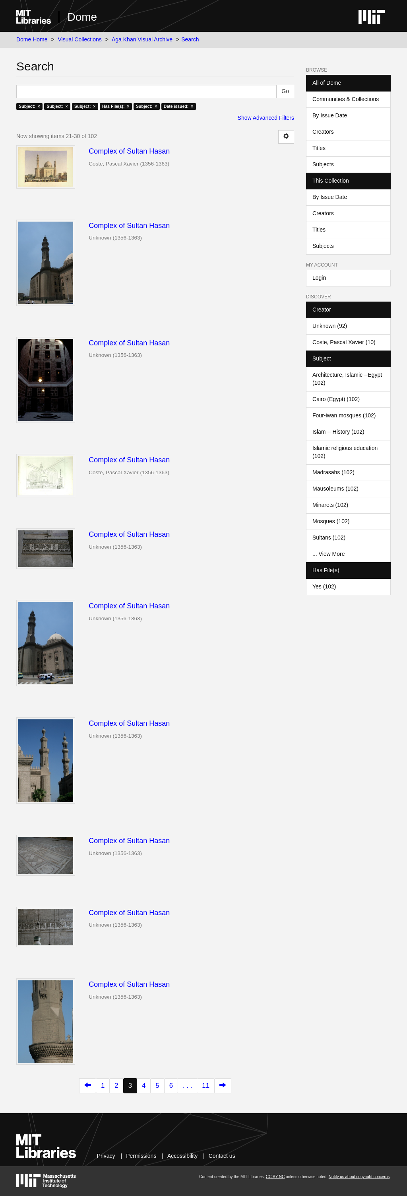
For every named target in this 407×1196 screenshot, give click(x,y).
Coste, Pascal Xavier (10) (344, 342)
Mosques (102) (330, 521)
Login (319, 278)
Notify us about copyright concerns (359, 1177)
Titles (319, 148)
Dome (82, 17)
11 (205, 1085)
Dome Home (32, 39)
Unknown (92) (329, 326)
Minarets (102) (330, 505)
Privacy (106, 1156)
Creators (323, 132)
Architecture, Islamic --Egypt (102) (347, 379)
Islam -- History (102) (338, 432)
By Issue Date (329, 115)
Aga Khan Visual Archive (142, 39)
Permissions (141, 1156)
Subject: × (29, 106)
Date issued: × (178, 106)
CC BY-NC (275, 1177)
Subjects (323, 164)
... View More (328, 554)
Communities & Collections (345, 99)
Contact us (222, 1156)
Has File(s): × (116, 106)
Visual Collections (80, 39)
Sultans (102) (328, 537)
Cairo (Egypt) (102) (336, 399)
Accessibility (182, 1156)
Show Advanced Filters (266, 118)
